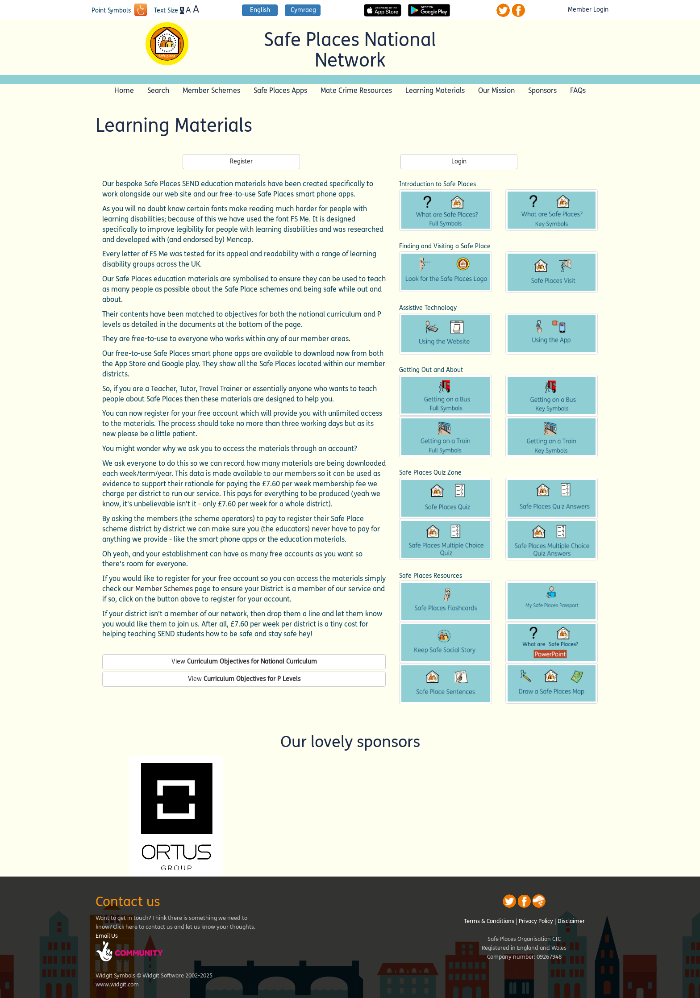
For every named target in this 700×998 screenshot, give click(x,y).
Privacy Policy (536, 921)
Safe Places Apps (280, 90)
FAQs (578, 90)
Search (158, 90)
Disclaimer (571, 921)
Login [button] (459, 161)
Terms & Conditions (489, 921)
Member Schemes (211, 90)
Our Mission (496, 90)
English (260, 10)
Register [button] (241, 161)
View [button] (244, 661)
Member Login (588, 9)
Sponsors (542, 90)
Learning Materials (435, 90)
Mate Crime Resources (356, 90)
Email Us (107, 936)
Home (124, 90)
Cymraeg (303, 10)
